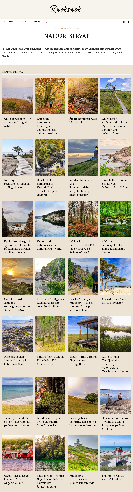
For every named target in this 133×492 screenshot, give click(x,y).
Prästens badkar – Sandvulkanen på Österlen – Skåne (15, 360)
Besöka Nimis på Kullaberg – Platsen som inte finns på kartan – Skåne (81, 304)
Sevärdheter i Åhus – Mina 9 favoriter (115, 300)
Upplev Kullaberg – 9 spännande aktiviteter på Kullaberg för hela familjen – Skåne (18, 247)
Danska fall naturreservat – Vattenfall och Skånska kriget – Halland (47, 187)
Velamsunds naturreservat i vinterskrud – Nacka (49, 245)
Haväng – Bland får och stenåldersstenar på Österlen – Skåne (17, 421)
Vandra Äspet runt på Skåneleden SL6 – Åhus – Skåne (50, 360)
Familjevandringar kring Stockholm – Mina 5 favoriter (48, 421)
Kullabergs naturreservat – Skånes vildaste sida (81, 479)
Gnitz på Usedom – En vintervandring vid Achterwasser (17, 122)
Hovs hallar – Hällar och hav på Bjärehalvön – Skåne (115, 183)
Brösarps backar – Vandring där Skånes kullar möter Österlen (83, 421)
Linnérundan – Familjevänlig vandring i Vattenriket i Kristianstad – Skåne (115, 364)
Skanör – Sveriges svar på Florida (113, 477)
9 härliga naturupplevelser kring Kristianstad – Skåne (114, 247)
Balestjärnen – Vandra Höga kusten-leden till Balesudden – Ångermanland (50, 481)
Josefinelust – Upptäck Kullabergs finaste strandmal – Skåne (50, 302)
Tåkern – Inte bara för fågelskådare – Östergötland (83, 360)
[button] (46, 22)
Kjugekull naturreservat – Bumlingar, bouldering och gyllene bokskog (47, 126)
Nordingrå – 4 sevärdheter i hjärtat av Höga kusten (17, 183)
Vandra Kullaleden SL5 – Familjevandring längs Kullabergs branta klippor (81, 187)
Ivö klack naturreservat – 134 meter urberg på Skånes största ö (81, 247)
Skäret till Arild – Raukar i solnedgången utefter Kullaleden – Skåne (17, 304)
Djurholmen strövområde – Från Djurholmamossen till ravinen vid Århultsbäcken (115, 126)
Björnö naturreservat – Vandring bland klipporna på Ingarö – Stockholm (115, 423)
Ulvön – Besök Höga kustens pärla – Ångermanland (16, 479)
